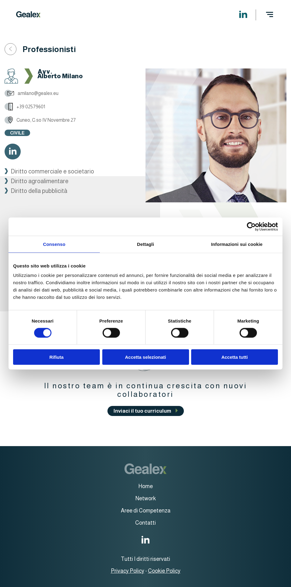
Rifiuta (56, 357)
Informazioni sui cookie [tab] (237, 243)
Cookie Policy (164, 571)
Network (145, 498)
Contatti (145, 523)
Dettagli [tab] (145, 243)
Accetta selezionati (145, 357)
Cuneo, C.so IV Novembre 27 (40, 120)
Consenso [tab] (54, 243)
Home (145, 486)
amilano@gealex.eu (31, 93)
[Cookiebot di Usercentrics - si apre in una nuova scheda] (251, 226)
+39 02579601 (25, 106)
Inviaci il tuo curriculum (142, 411)
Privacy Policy (127, 571)
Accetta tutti (234, 357)
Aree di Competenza (145, 511)
